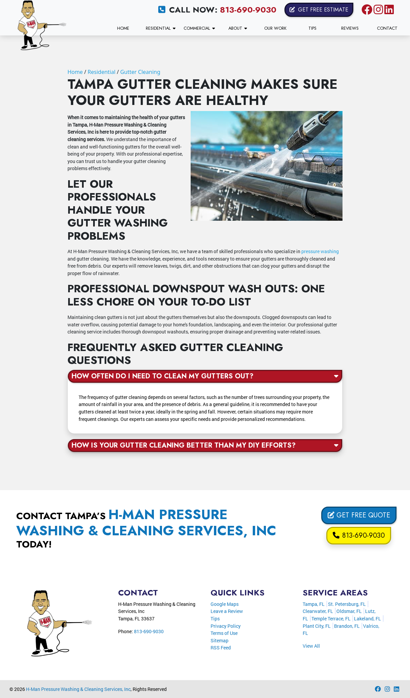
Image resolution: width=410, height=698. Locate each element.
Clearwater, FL (318, 611)
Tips (215, 618)
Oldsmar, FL (349, 611)
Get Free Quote (359, 515)
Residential (102, 72)
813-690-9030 (248, 10)
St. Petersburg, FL (347, 604)
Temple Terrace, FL (331, 618)
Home (75, 72)
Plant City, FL (317, 626)
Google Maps (225, 604)
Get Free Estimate (319, 10)
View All (311, 646)
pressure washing (320, 251)
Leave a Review (227, 611)
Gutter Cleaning (140, 72)
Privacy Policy (226, 626)
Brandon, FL (347, 626)
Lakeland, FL (367, 618)
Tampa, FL (314, 604)
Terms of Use (224, 633)
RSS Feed (221, 647)
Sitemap (219, 640)
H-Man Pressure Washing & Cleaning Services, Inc (78, 689)
